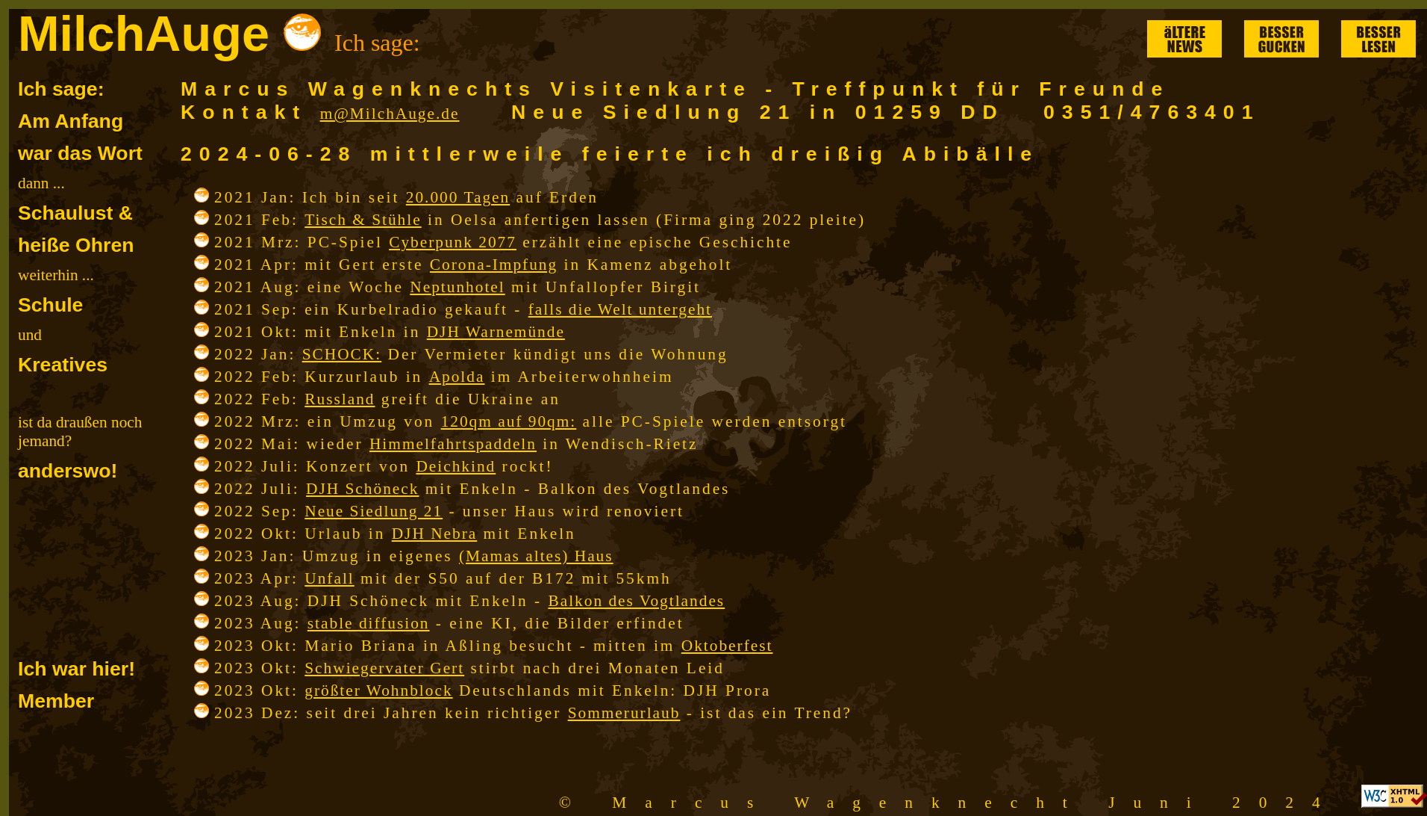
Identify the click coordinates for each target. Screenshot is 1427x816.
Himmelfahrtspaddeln (453, 444)
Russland (340, 399)
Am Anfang (70, 121)
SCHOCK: (341, 354)
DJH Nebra (435, 534)
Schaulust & (75, 213)
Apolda (457, 377)
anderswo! (67, 471)
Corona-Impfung (494, 264)
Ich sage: (61, 89)
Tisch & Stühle (363, 220)
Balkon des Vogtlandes (636, 601)
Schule (50, 305)
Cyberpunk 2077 (452, 242)
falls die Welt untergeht (620, 309)
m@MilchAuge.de (390, 114)
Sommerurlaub (624, 713)
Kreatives (62, 364)
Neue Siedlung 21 (374, 511)
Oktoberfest (727, 646)
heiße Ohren (76, 245)
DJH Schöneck (362, 489)
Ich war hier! (76, 669)
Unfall (330, 578)
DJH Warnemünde (496, 332)
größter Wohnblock (378, 690)
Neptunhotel (457, 287)
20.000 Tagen (458, 197)
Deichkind (456, 466)
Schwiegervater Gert (384, 668)
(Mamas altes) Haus (536, 556)
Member (56, 701)
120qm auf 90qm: (509, 421)
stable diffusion (368, 623)
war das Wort (80, 153)
